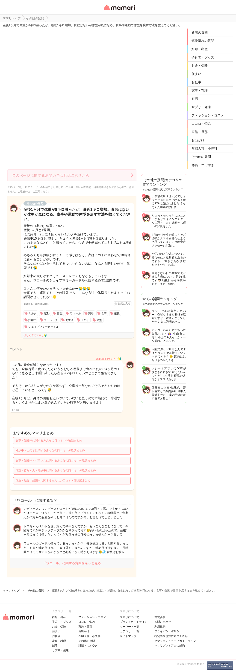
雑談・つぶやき (203, 165)
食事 (104, 313)
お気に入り (124, 303)
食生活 (69, 320)
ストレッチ (51, 320)
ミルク (32, 313)
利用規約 (159, 626)
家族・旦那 (200, 132)
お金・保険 (200, 65)
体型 (99, 320)
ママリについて (129, 617)
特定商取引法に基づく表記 (171, 636)
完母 (91, 313)
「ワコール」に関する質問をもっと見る (72, 563)
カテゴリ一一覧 (129, 631)
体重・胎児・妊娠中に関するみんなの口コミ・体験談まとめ (53, 480)
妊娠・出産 (200, 49)
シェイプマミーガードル (43, 326)
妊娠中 (32, 320)
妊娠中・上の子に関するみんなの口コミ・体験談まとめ (50, 450)
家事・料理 (200, 90)
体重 (59, 313)
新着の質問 (200, 32)
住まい (196, 74)
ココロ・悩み (201, 123)
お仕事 (196, 82)
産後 (117, 313)
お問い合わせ (162, 621)
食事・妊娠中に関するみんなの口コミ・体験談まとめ (49, 440)
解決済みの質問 (203, 41)
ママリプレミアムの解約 (169, 645)
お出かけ (198, 140)
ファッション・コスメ (208, 115)
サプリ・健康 (201, 107)
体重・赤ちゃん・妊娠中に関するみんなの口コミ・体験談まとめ (56, 470)
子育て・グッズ (203, 57)
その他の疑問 (201, 157)
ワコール (75, 313)
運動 (47, 313)
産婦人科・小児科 (204, 148)
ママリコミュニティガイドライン (175, 641)
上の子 (85, 320)
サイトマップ (128, 636)
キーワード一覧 (129, 626)
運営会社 (159, 617)
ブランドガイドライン (134, 621)
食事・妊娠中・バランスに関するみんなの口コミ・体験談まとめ (56, 460)
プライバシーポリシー (168, 631)
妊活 (195, 99)
